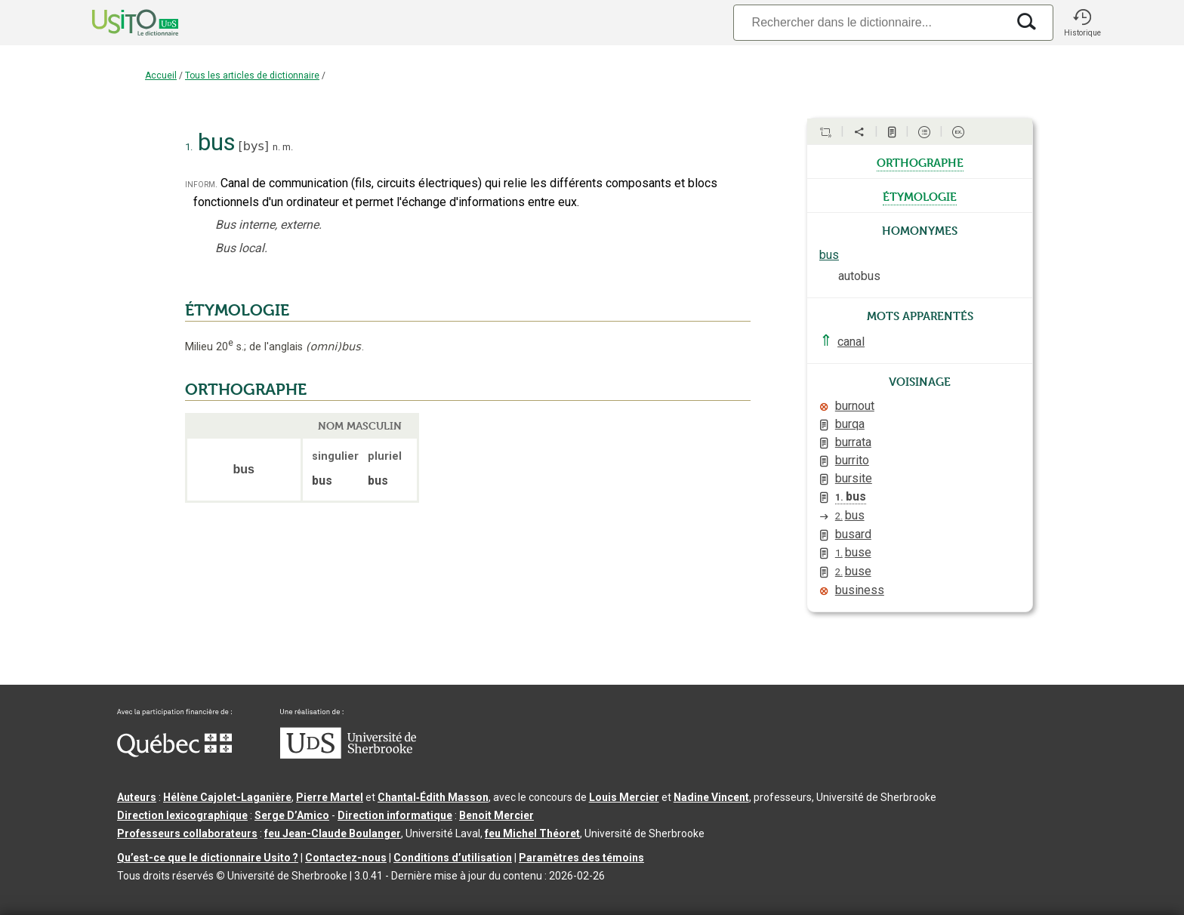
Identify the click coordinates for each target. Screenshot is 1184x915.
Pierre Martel (329, 797)
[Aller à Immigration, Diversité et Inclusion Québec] (174, 753)
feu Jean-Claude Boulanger (332, 833)
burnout (854, 406)
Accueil (161, 75)
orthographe (920, 161)
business (859, 590)
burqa (850, 424)
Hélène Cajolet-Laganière (227, 797)
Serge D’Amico (291, 815)
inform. (201, 183)
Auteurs (136, 797)
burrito (852, 460)
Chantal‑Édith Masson (433, 797)
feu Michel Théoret (532, 833)
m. (287, 146)
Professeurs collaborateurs (187, 833)
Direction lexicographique (182, 815)
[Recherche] (870, 22)
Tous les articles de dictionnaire (252, 75)
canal (851, 341)
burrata (853, 442)
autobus (859, 276)
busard (853, 534)
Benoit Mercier (496, 815)
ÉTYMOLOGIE (237, 310)
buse (853, 552)
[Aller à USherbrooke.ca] (348, 755)
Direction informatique (395, 815)
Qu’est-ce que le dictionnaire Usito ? (207, 858)
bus (829, 255)
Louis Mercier (624, 797)
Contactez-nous (346, 858)
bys (253, 146)
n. (276, 146)
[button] (1082, 22)
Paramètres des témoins (581, 858)
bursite (853, 478)
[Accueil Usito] (118, 22)
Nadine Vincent (711, 797)
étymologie (920, 195)
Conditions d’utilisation (452, 858)
